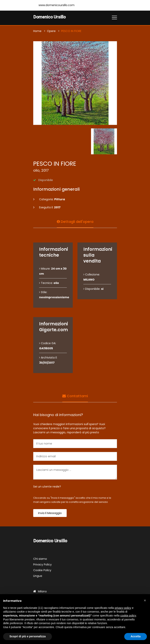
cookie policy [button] (128, 615)
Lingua (37, 576)
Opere (51, 31)
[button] (145, 600)
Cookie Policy (42, 570)
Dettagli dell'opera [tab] (75, 221)
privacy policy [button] (123, 607)
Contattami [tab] (75, 395)
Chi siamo (40, 559)
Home (37, 31)
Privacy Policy (42, 565)
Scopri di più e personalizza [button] (27, 636)
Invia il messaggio (50, 513)
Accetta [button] (136, 636)
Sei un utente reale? (47, 487)
